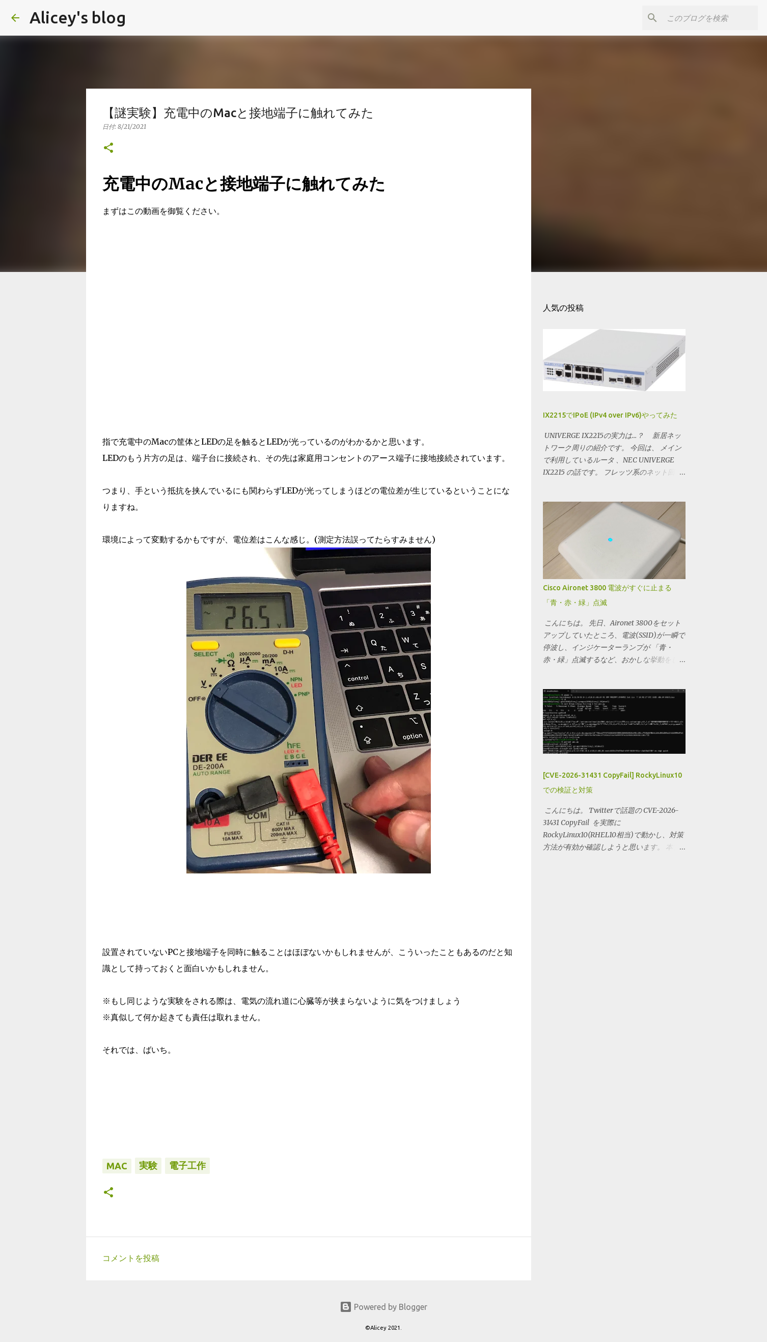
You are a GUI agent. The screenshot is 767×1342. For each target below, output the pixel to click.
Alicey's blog (78, 17)
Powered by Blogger (383, 1306)
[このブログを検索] (704, 18)
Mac (116, 1166)
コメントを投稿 (130, 1258)
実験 (148, 1165)
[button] (108, 148)
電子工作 (187, 1165)
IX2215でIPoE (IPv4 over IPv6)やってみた (610, 415)
